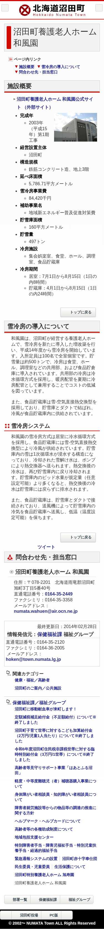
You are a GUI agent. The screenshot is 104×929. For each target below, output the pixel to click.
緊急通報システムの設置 (36, 858)
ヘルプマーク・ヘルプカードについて (48, 821)
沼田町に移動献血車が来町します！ (46, 709)
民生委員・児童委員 (32, 866)
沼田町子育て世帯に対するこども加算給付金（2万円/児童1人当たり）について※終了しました (54, 735)
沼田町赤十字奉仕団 (79, 858)
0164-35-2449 (59, 594)
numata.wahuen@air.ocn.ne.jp (46, 611)
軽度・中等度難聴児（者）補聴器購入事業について (55, 784)
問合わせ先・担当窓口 (36, 72)
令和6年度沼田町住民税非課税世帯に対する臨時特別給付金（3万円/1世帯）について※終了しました (55, 754)
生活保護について (69, 866)
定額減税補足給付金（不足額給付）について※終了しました (55, 720)
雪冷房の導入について (58, 67)
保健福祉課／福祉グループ (36, 702)
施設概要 (24, 67)
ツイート (46, 547)
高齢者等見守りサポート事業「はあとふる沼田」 (53, 770)
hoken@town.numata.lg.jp (33, 659)
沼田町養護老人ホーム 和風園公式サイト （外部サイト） (53, 103)
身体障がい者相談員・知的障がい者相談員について (55, 797)
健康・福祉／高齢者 (32, 680)
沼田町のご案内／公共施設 (38, 688)
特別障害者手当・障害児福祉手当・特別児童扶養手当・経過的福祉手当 (55, 848)
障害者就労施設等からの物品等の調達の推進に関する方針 (55, 810)
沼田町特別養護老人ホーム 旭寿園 (44, 875)
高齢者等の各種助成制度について (44, 829)
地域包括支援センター (34, 837)
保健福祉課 (50, 634)
